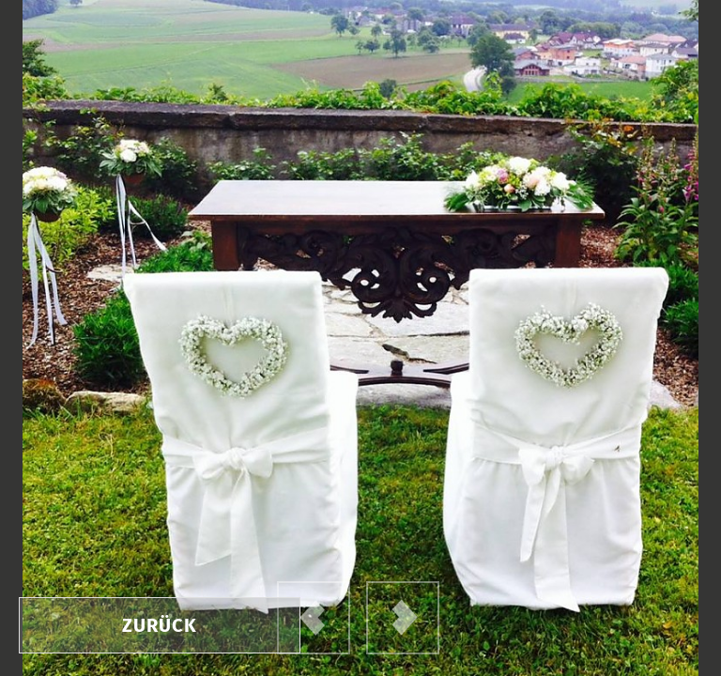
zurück (159, 625)
